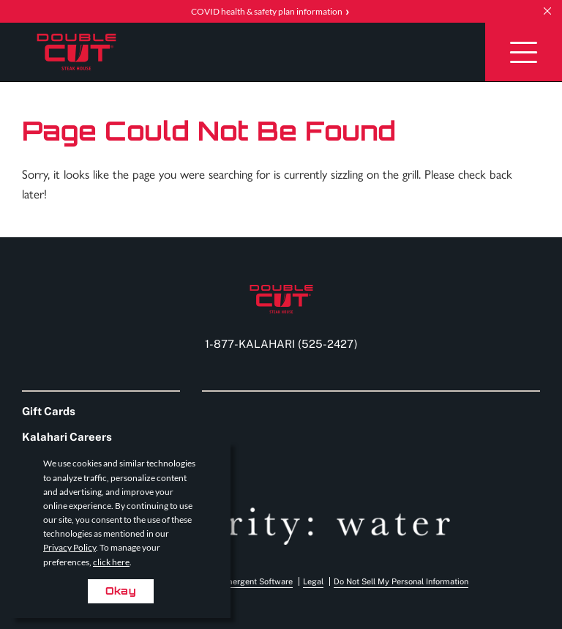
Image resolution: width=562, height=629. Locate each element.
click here (111, 562)
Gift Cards (48, 411)
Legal (313, 581)
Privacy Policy (69, 547)
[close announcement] (547, 10)
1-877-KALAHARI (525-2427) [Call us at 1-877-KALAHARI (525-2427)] (281, 344)
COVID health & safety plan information (266, 11)
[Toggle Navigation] (523, 52)
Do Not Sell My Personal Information (401, 581)
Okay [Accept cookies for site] (121, 590)
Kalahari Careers (67, 437)
